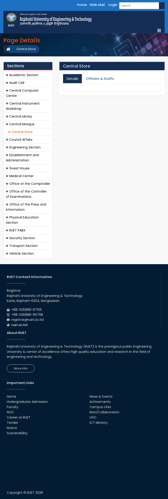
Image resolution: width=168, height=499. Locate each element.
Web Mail (97, 5)
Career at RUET (18, 417)
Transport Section (22, 245)
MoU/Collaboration (104, 412)
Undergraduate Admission (27, 401)
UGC (93, 417)
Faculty (12, 407)
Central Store (26, 49)
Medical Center (20, 176)
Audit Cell (15, 82)
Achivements (100, 401)
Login (113, 5)
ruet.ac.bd (19, 325)
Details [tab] (72, 78)
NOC (10, 412)
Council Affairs (19, 139)
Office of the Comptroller (28, 183)
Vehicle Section (20, 253)
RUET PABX (15, 230)
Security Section (20, 238)
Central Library (19, 116)
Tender (12, 422)
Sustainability (17, 433)
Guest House (17, 168)
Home (82, 5)
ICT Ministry (99, 422)
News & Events (101, 396)
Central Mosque (20, 124)
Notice (12, 428)
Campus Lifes (100, 407)
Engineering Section (23, 147)
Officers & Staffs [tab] (100, 78)
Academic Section (22, 75)
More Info (21, 368)
